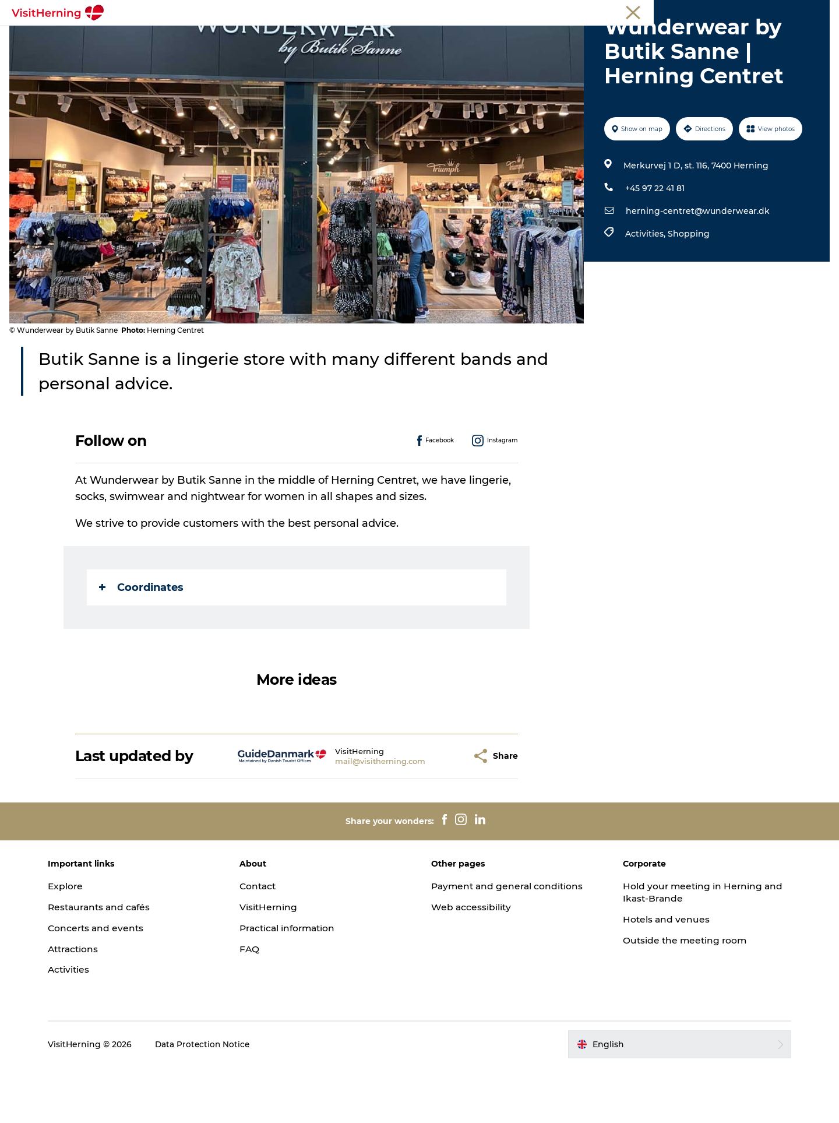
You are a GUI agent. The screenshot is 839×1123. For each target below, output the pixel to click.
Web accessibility (471, 962)
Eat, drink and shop (255, 37)
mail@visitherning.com (352, 816)
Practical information (295, 983)
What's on (172, 37)
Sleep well (549, 37)
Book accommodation (638, 37)
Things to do (414, 37)
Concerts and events (107, 983)
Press (818, 11)
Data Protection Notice (213, 1099)
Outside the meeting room (681, 995)
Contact (264, 941)
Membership (775, 11)
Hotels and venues (662, 974)
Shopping (687, 289)
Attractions (85, 1004)
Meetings (726, 11)
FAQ (255, 1004)
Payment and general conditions (509, 941)
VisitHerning (274, 962)
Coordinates (142, 642)
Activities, (645, 289)
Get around (485, 37)
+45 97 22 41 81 (653, 243)
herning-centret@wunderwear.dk (697, 266)
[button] (434, 811)
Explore (76, 941)
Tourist (686, 11)
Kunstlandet (342, 37)
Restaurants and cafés (111, 962)
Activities (79, 1025)
